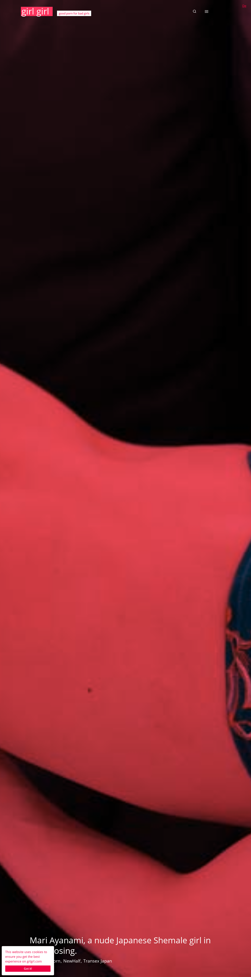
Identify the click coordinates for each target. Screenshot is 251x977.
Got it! (28, 969)
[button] (194, 11)
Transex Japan (97, 961)
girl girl (35, 11)
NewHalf (71, 961)
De (244, 6)
